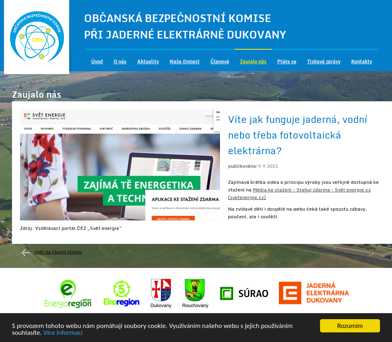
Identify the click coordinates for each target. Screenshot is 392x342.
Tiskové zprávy (323, 61)
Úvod (97, 61)
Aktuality (148, 61)
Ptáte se (286, 61)
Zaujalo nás (253, 61)
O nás (120, 61)
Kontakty (361, 61)
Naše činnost (185, 61)
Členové (219, 61)
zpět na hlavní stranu (58, 251)
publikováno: (243, 166)
